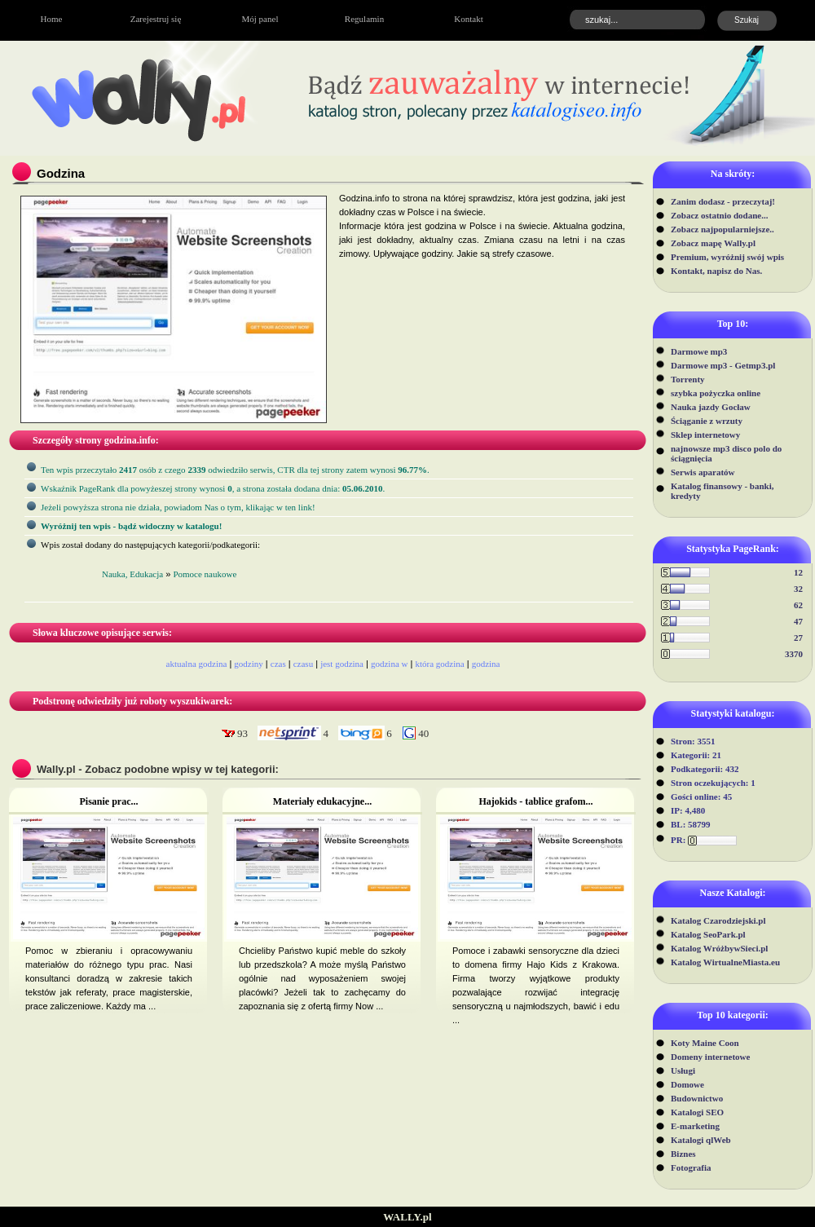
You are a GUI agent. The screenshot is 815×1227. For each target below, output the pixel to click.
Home (52, 19)
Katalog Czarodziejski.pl (718, 920)
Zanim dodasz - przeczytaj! (723, 201)
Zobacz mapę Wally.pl (713, 243)
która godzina (439, 664)
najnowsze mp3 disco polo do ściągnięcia (726, 453)
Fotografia (691, 1167)
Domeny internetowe (710, 1056)
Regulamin (364, 19)
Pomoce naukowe (204, 574)
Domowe (687, 1084)
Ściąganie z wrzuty (706, 421)
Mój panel (260, 19)
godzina (486, 664)
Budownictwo (697, 1098)
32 (798, 589)
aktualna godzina (196, 664)
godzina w (389, 664)
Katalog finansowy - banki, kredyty (722, 491)
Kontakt (468, 19)
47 (798, 621)
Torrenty (688, 379)
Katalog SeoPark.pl (708, 934)
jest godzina (341, 664)
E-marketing (695, 1126)
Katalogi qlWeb (701, 1140)
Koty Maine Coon (705, 1043)
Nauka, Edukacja (132, 574)
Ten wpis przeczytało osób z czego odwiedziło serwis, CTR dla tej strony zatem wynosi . (235, 469)
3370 (794, 654)
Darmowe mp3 (699, 351)
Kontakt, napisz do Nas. (716, 271)
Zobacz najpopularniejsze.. (722, 229)
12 (798, 572)
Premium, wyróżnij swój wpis (727, 257)
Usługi (683, 1070)
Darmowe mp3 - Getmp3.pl (723, 365)
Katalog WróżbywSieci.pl (719, 948)
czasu (303, 664)
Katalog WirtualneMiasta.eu (725, 962)
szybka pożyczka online (715, 393)
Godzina (61, 173)
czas (278, 664)
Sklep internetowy (705, 434)
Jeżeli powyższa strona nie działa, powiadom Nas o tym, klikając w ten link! (178, 507)
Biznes (683, 1154)
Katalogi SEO (697, 1112)
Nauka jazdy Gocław (711, 407)
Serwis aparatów (703, 472)
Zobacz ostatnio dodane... (720, 215)
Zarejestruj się (156, 19)
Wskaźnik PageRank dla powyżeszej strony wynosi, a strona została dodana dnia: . (213, 488)
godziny (248, 664)
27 (798, 637)
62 (798, 605)
